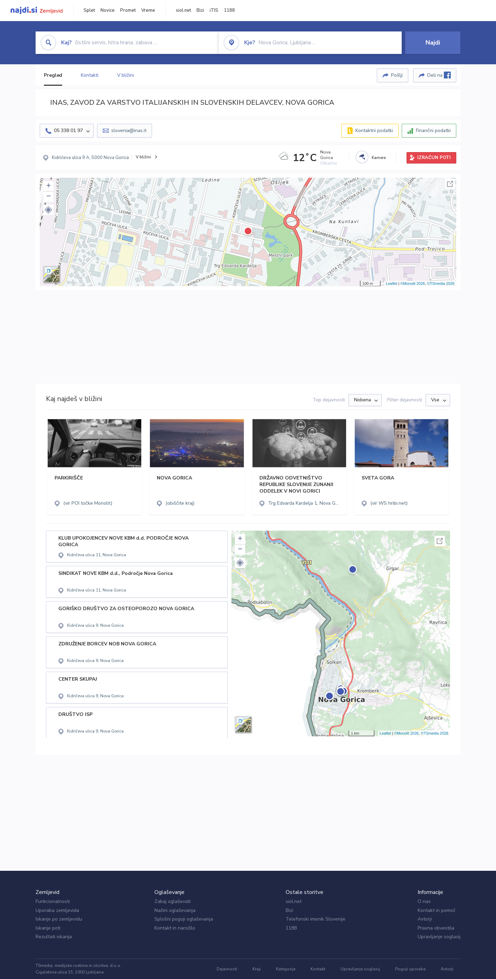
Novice (108, 10)
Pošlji (397, 75)
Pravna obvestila (436, 928)
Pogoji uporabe (410, 969)
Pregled (53, 75)
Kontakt (318, 969)
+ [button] (48, 186)
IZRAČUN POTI (434, 158)
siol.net (183, 10)
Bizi (200, 10)
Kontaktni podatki (374, 130)
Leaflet (391, 283)
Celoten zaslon (450, 184)
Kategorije (285, 969)
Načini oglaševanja (174, 910)
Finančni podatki (433, 130)
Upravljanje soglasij (439, 936)
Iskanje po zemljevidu (59, 919)
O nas (424, 901)
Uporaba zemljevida (57, 910)
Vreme (148, 10)
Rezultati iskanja (54, 936)
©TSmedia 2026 (441, 283)
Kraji (256, 969)
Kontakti (89, 75)
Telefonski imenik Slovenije (315, 919)
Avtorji (425, 919)
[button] (48, 210)
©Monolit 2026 (412, 283)
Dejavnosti (227, 969)
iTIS (214, 10)
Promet (128, 10)
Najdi (433, 42)
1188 (229, 10)
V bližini (125, 75)
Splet (89, 10)
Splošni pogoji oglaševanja (183, 919)
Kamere (379, 157)
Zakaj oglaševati (172, 901)
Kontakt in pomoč (436, 910)
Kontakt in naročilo (174, 928)
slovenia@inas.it (128, 130)
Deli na (439, 75)
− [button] (48, 197)
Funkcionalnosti (53, 901)
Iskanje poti (48, 928)
